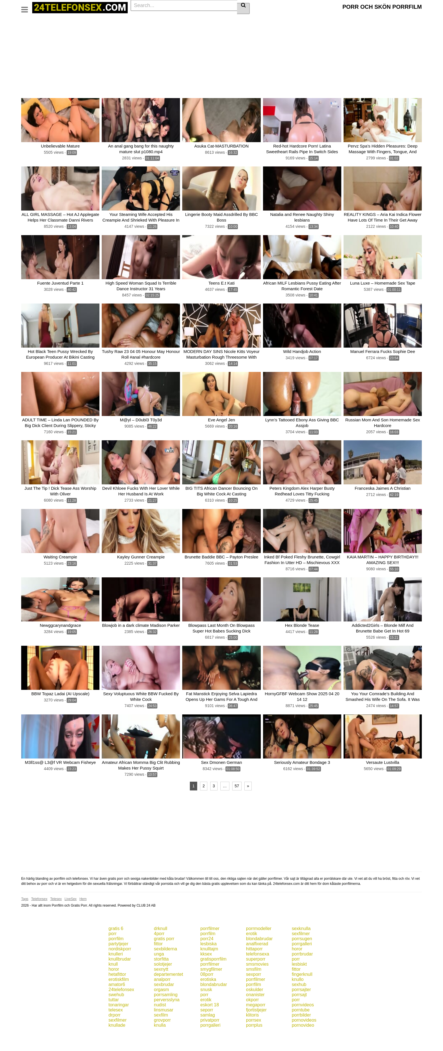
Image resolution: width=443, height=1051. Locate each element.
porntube (301, 1028)
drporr (114, 1033)
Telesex (56, 917)
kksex (206, 972)
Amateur (223, 20)
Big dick (260, 20)
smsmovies (257, 982)
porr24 (206, 956)
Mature (187, 29)
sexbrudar (164, 1002)
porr (112, 951)
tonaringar (118, 1022)
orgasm (161, 1007)
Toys (283, 29)
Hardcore (202, 20)
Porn (66, 29)
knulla (160, 1043)
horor (297, 967)
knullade (116, 1043)
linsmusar (163, 1028)
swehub (116, 1012)
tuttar (113, 1017)
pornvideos (303, 1022)
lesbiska (208, 961)
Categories (50, 20)
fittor (158, 961)
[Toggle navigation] (26, 7)
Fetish (51, 29)
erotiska (208, 997)
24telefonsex (121, 1007)
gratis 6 (115, 946)
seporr (206, 1028)
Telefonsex (39, 917)
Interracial (125, 29)
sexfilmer (301, 951)
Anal (304, 20)
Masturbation (346, 20)
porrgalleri (302, 961)
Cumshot (180, 20)
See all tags (315, 29)
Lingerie (390, 20)
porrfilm (207, 951)
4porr (159, 951)
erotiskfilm (118, 997)
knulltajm (209, 967)
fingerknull (302, 992)
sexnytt (161, 987)
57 (237, 804)
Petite (80, 29)
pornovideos (304, 1038)
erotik (251, 951)
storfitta (161, 977)
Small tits (322, 20)
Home (28, 20)
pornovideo (303, 1043)
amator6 (116, 1002)
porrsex (253, 1038)
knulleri (115, 972)
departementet (168, 992)
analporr (162, 997)
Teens (289, 20)
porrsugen (302, 956)
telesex (115, 1028)
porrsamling (166, 1012)
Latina (227, 29)
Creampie (31, 29)
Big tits (143, 20)
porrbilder (301, 1033)
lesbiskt (299, 982)
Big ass (160, 20)
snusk (206, 1007)
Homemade (101, 29)
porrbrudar (302, 972)
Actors (86, 20)
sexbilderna (165, 967)
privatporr (210, 1038)
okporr (252, 1017)
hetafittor (117, 992)
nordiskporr (119, 967)
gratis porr (164, 956)
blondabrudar (259, 956)
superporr (255, 977)
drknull (160, 946)
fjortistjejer (256, 1028)
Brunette (124, 20)
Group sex (208, 29)
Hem (82, 917)
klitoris (252, 1033)
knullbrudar (119, 977)
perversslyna (167, 1017)
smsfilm (253, 987)
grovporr (162, 1038)
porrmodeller (259, 946)
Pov (295, 29)
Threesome (264, 29)
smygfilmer (211, 987)
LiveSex (70, 917)
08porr (206, 992)
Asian (243, 29)
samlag (207, 1033)
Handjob (147, 29)
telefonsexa (257, 972)
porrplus (254, 1043)
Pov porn (167, 29)
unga (159, 972)
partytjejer (118, 961)
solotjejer (163, 982)
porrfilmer (210, 946)
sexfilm (161, 1033)
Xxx (406, 20)
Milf (276, 20)
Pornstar (370, 20)
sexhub (299, 1002)
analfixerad (257, 961)
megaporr (255, 1022)
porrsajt (299, 1012)
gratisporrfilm (213, 977)
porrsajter (301, 1007)
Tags (69, 20)
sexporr (253, 992)
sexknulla (301, 946)
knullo (298, 997)
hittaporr (254, 967)
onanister (255, 1012)
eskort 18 (209, 1022)
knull (113, 982)
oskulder (254, 1007)
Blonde (242, 20)
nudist (160, 1022)
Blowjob (104, 20)
